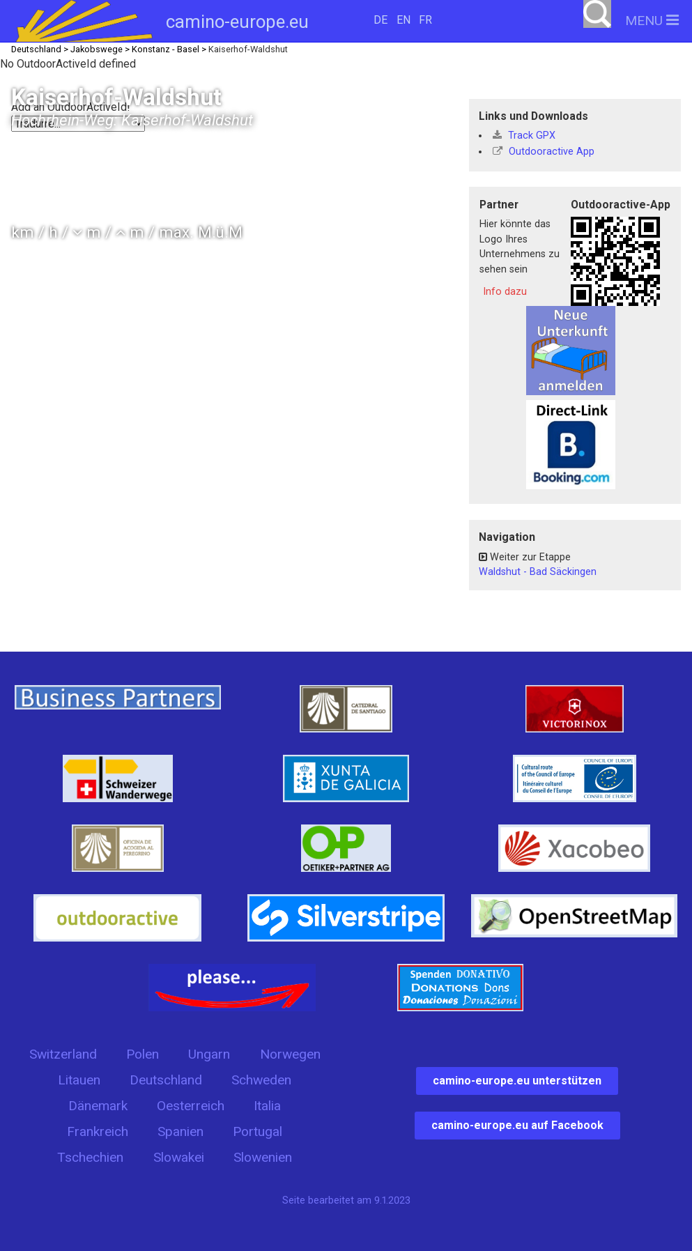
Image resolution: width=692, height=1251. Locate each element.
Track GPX (524, 135)
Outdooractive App (543, 152)
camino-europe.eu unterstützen (517, 1080)
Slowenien (262, 1157)
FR (425, 19)
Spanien (180, 1131)
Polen (142, 1054)
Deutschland (166, 1080)
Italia (267, 1106)
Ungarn (209, 1054)
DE (380, 19)
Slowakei (178, 1157)
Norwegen (290, 1054)
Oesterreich (190, 1106)
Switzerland (63, 1054)
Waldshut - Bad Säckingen (538, 572)
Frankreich (97, 1131)
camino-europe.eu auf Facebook (517, 1125)
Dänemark (98, 1106)
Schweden (261, 1080)
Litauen (79, 1080)
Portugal (257, 1131)
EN (403, 19)
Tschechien (90, 1157)
